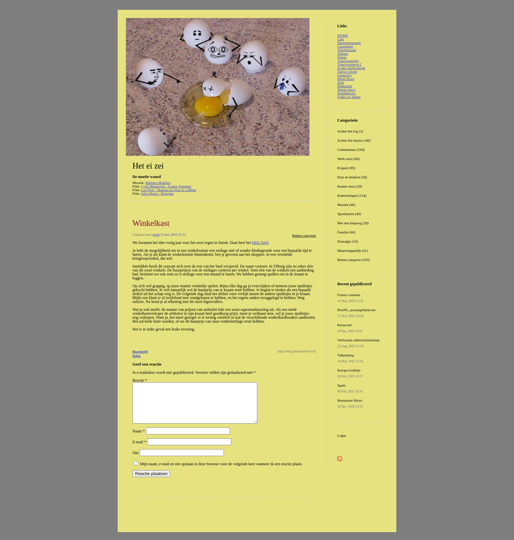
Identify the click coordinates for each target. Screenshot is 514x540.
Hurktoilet (344, 86)
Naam (138, 439)
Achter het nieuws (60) (353, 140)
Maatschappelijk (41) (352, 250)
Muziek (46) (346, 205)
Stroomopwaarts (349, 43)
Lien (340, 39)
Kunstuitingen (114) (351, 195)
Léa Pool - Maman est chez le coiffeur (168, 190)
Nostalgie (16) (347, 241)
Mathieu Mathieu (157, 183)
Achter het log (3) (350, 131)
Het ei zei (148, 165)
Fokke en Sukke (349, 97)
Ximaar (342, 53)
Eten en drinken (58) (352, 177)
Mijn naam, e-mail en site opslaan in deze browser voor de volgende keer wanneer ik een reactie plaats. (221, 472)
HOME (342, 35)
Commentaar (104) (351, 149)
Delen (136, 356)
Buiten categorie (304, 235)
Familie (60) (346, 232)
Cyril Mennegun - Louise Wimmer (166, 186)
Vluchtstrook (346, 50)
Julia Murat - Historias (157, 193)
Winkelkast (150, 223)
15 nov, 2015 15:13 (173, 234)
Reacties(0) (140, 351)
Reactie (139, 380)
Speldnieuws (346, 93)
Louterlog (344, 75)
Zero (340, 82)
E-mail (139, 450)
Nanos (341, 57)
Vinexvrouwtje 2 (349, 64)
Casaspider (345, 46)
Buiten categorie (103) (353, 260)
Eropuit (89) (346, 168)
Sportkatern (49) (349, 214)
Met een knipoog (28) (353, 223)
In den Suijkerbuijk (351, 68)
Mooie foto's (346, 89)
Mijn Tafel (260, 242)
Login (341, 435)
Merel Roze (345, 79)
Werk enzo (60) (348, 159)
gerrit (156, 234)
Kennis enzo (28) (349, 186)
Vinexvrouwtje (348, 61)
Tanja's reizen (347, 71)
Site (135, 460)
